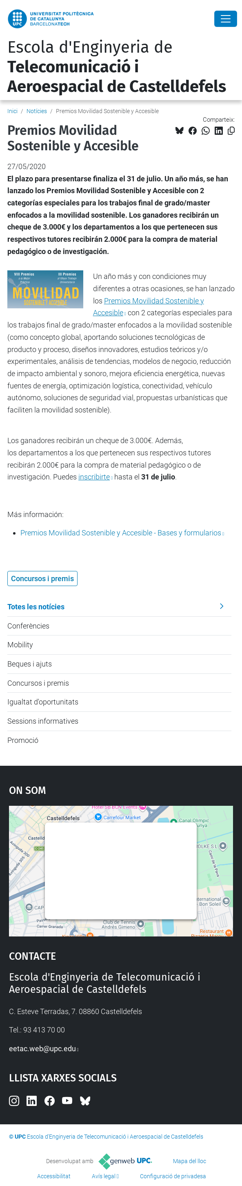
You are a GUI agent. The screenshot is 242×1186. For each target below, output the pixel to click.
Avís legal (103, 1176)
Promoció (22, 740)
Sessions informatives (42, 721)
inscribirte (94, 477)
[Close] (225, 19)
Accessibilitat (54, 1176)
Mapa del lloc (189, 1161)
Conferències (28, 626)
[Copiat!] (231, 131)
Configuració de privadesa (173, 1176)
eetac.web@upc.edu (42, 1048)
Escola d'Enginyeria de (116, 67)
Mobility (20, 644)
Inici (12, 111)
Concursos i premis (38, 683)
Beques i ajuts (29, 664)
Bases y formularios (120, 532)
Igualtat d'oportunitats (42, 702)
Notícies (37, 111)
